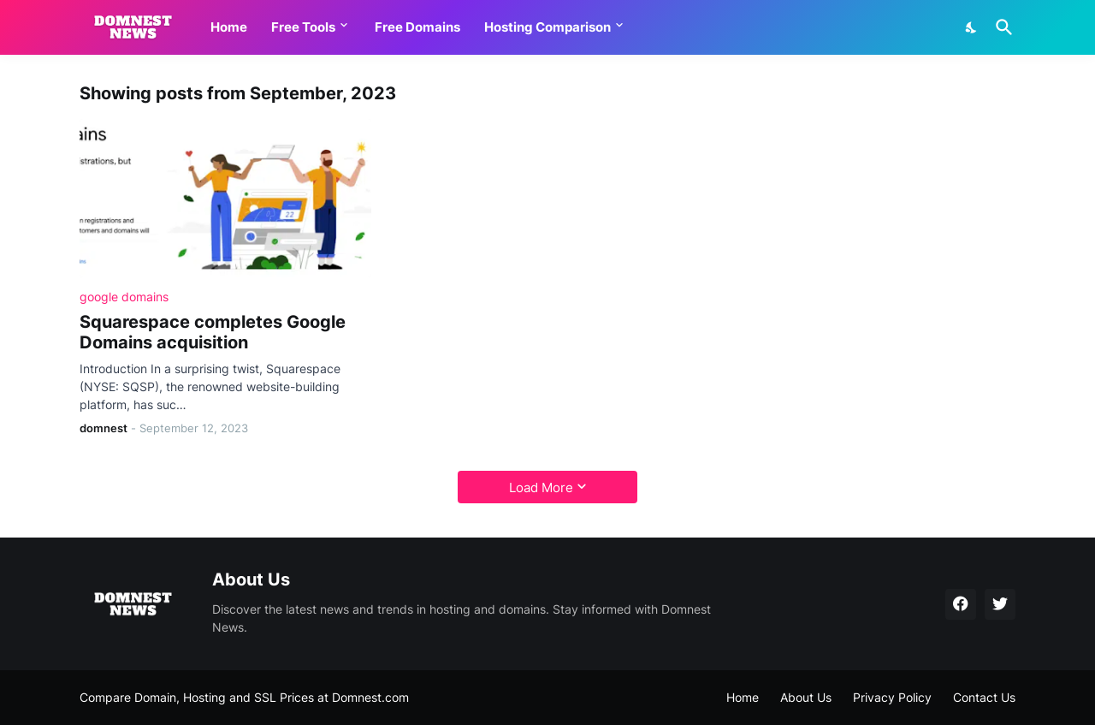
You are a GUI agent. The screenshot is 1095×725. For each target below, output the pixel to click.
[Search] (1000, 27)
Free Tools (303, 27)
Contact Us (984, 697)
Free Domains (417, 27)
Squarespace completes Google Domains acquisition (213, 332)
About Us (806, 697)
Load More (541, 487)
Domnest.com (370, 697)
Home (228, 27)
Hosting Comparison (547, 27)
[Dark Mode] (971, 27)
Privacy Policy (892, 697)
